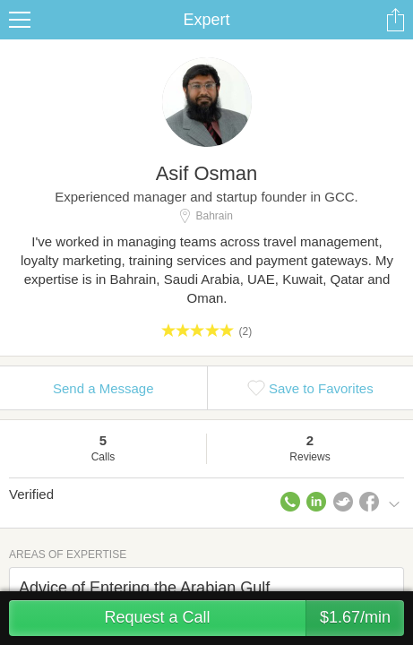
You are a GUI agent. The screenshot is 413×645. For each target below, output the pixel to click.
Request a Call (254, 618)
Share (395, 19)
